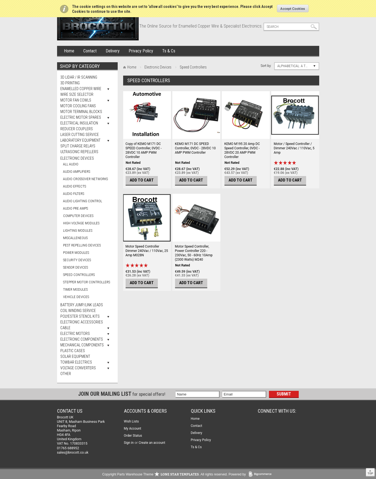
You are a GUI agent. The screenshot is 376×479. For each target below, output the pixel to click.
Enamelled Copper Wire (80, 89)
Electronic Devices (77, 158)
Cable (65, 328)
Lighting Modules (77, 230)
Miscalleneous (75, 238)
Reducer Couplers (76, 129)
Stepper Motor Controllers (86, 282)
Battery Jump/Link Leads (81, 305)
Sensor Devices (75, 267)
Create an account (152, 443)
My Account (132, 428)
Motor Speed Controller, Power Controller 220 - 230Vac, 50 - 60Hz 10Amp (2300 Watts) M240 (194, 253)
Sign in (129, 443)
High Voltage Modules (81, 223)
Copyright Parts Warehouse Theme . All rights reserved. (164, 474)
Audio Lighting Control (82, 201)
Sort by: (266, 66)
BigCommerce (261, 474)
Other (65, 373)
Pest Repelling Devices (82, 245)
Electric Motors (75, 333)
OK (293, 8)
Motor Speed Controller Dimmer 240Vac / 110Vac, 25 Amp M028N (147, 251)
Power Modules (76, 253)
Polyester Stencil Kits (80, 316)
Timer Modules (75, 289)
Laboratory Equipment (80, 140)
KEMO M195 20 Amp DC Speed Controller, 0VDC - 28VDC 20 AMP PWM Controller (242, 150)
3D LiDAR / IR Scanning (78, 77)
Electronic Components (81, 339)
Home (69, 50)
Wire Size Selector (76, 94)
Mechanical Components (82, 345)
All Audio (70, 164)
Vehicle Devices (76, 297)
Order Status (133, 436)
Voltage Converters (78, 368)
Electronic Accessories (81, 322)
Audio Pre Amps (75, 208)
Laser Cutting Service (79, 134)
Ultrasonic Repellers (79, 152)
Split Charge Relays (77, 146)
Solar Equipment (75, 356)
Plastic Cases (72, 351)
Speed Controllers (79, 275)
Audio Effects (74, 186)
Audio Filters (73, 194)
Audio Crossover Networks (85, 179)
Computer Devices (78, 216)
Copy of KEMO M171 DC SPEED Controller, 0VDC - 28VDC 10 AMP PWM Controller (144, 150)
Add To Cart (142, 180)
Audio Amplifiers (76, 171)
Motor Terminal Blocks (81, 111)
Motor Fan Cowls (75, 100)
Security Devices (77, 260)
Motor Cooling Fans (78, 106)
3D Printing (70, 83)
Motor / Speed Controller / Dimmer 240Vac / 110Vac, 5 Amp (294, 148)
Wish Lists (131, 421)
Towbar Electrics (76, 362)
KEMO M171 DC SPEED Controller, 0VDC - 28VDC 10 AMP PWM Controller (195, 148)
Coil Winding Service (78, 310)
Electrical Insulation (79, 123)
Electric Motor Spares (80, 117)
